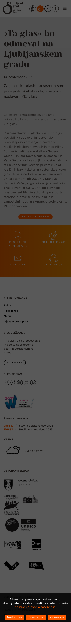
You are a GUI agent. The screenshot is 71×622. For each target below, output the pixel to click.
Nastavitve (14, 617)
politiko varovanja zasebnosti (35, 606)
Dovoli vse (36, 617)
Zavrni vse (57, 617)
